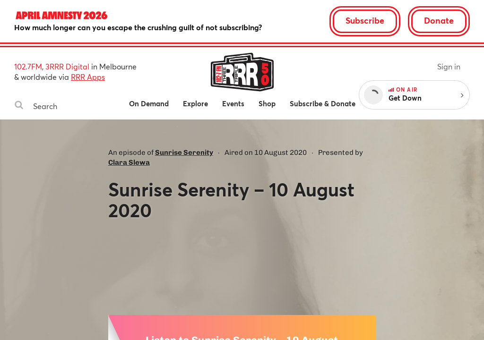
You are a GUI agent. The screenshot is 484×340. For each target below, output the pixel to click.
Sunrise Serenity (184, 152)
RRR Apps (88, 77)
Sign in (448, 66)
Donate (439, 20)
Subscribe (365, 20)
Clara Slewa (129, 162)
